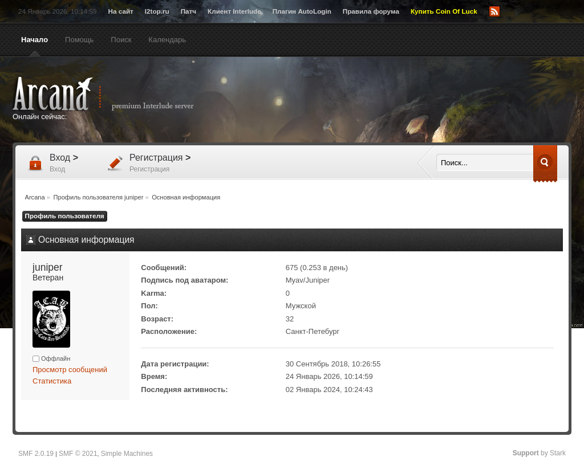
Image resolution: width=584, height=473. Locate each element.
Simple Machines (127, 454)
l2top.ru (157, 11)
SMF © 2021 (78, 454)
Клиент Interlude (234, 11)
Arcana (115, 94)
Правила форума (371, 11)
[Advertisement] (403, 101)
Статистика (52, 381)
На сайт (120, 11)
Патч (188, 11)
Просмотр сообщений (70, 369)
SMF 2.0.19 (36, 454)
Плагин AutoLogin (302, 11)
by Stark (539, 453)
